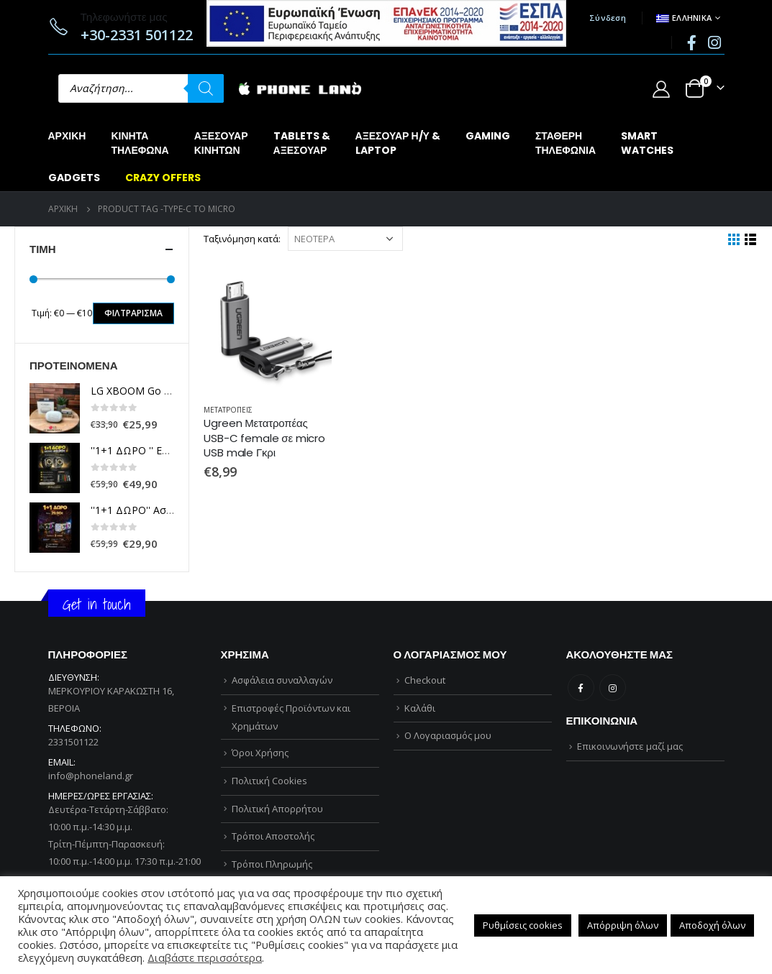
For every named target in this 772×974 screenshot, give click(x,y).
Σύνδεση (607, 17)
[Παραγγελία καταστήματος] (345, 238)
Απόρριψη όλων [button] (622, 925)
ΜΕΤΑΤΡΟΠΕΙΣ (228, 410)
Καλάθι (419, 708)
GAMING (488, 136)
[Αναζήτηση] (206, 88)
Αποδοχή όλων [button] (712, 925)
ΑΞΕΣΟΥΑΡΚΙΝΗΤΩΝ (221, 143)
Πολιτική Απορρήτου (277, 808)
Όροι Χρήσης (260, 752)
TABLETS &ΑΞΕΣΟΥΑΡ (301, 143)
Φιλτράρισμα (133, 313)
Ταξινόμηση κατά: (242, 238)
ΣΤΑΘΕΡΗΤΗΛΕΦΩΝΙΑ (565, 143)
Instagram (612, 687)
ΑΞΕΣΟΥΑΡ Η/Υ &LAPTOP (397, 143)
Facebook (581, 687)
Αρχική (67, 136)
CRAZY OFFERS (163, 177)
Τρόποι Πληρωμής (272, 864)
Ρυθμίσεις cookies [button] (523, 925)
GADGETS (74, 177)
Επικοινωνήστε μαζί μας (630, 746)
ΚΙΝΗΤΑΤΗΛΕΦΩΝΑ (139, 143)
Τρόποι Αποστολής (273, 836)
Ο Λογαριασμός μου (447, 735)
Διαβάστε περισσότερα (204, 957)
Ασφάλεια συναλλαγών (282, 680)
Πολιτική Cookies (269, 780)
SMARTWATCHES (647, 143)
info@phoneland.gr (90, 775)
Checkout (424, 680)
